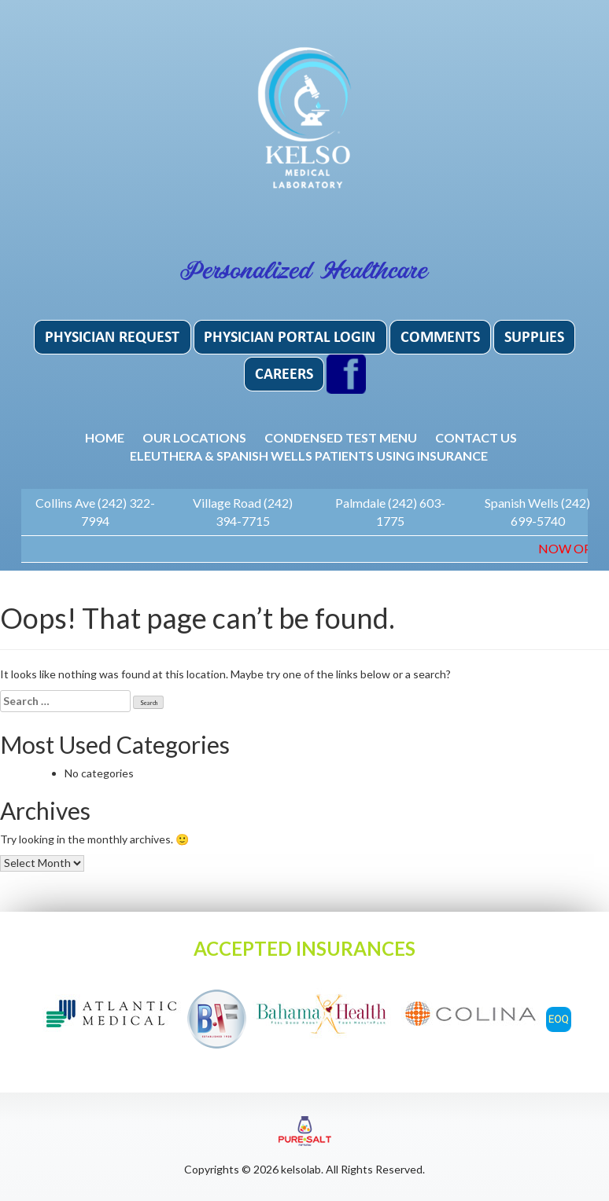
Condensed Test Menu (340, 437)
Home (104, 437)
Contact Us (476, 437)
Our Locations (194, 437)
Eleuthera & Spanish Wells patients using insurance (309, 455)
